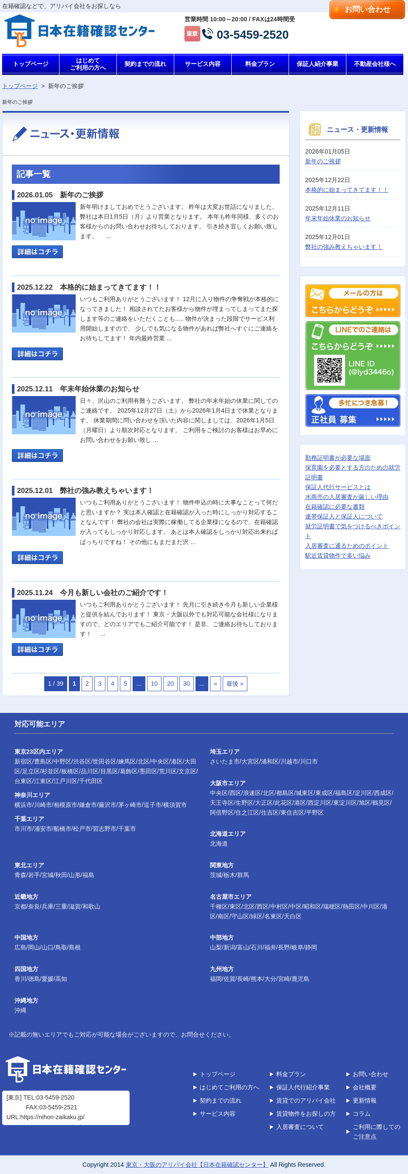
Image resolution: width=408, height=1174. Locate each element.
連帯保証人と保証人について (343, 516)
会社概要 (365, 1087)
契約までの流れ (145, 63)
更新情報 (365, 1100)
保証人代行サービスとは (338, 487)
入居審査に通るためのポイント (346, 545)
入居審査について (300, 1126)
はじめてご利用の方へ (88, 64)
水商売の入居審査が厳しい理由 (346, 496)
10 (154, 683)
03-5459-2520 (253, 34)
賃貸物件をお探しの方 (306, 1113)
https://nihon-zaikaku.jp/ (52, 1117)
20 (170, 683)
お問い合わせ (368, 9)
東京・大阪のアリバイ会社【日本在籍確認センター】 (197, 1164)
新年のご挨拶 (323, 161)
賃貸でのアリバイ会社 (306, 1100)
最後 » (235, 683)
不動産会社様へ (375, 63)
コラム (362, 1113)
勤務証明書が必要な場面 (338, 457)
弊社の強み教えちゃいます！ (343, 246)
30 (186, 683)
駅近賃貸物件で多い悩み (338, 555)
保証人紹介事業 (317, 63)
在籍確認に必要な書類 (335, 506)
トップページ (30, 63)
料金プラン (260, 63)
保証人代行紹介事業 (303, 1087)
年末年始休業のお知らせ (338, 218)
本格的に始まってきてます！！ (346, 189)
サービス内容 (203, 63)
